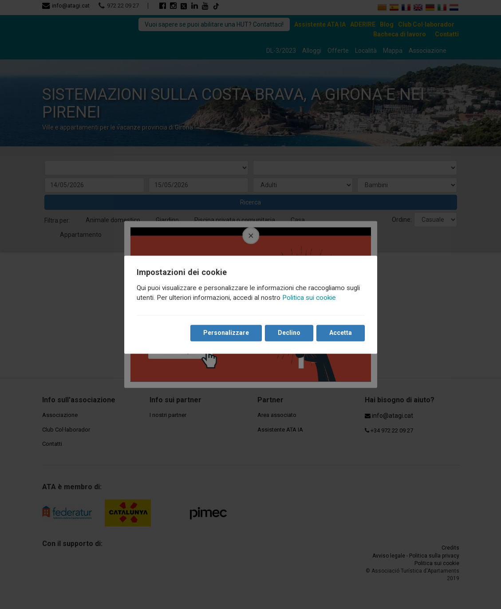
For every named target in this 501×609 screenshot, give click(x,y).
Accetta (340, 332)
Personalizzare (226, 332)
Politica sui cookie (309, 298)
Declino (289, 332)
